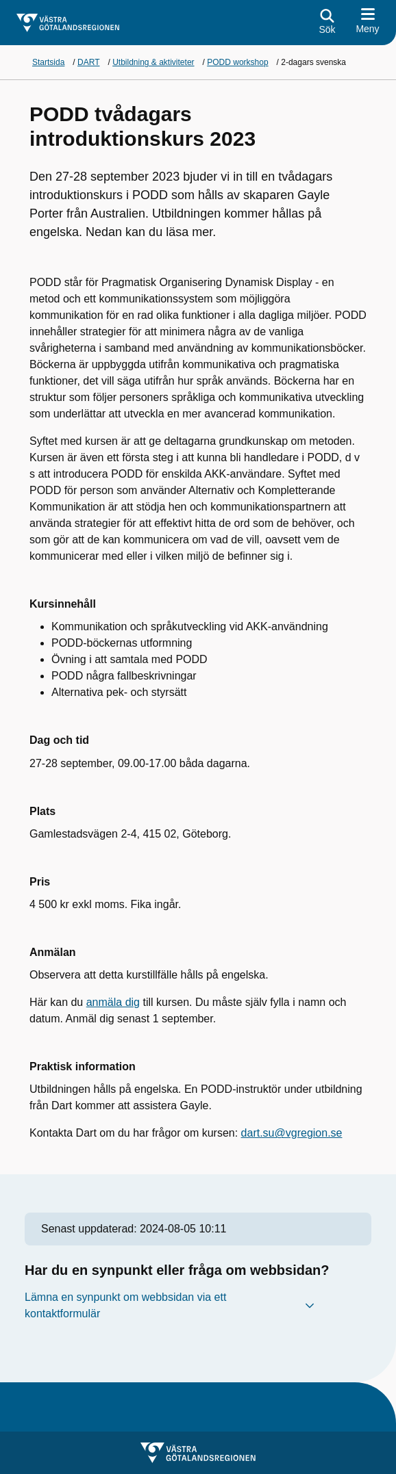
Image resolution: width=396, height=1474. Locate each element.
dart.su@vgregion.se (292, 1133)
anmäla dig (113, 1002)
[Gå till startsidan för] (67, 23)
